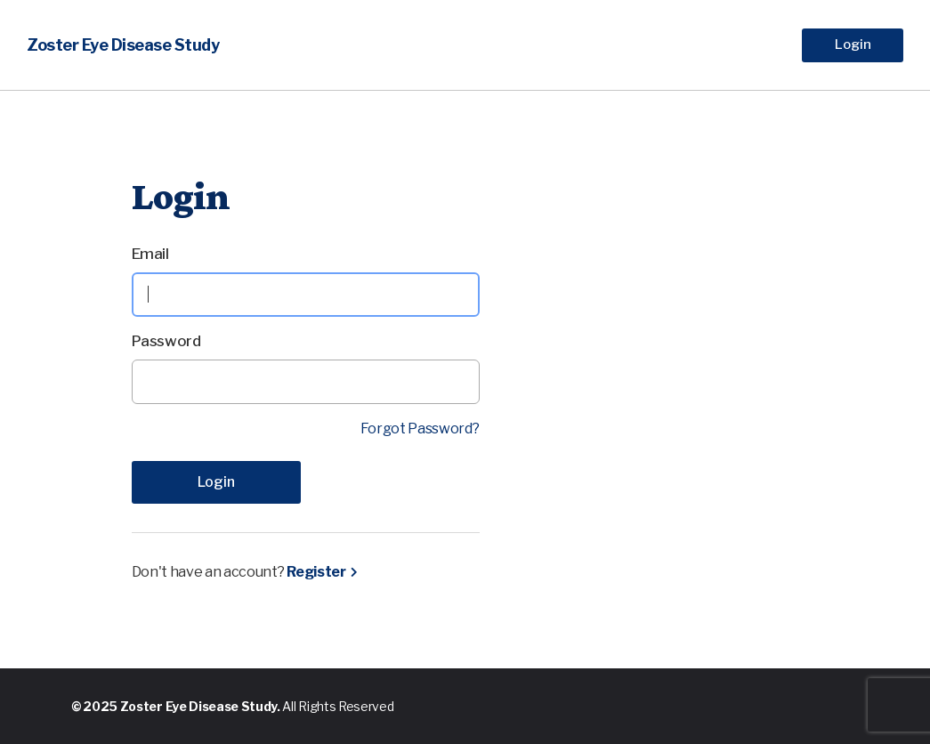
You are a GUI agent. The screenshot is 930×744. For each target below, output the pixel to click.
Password (166, 341)
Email (150, 254)
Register (316, 571)
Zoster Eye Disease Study (123, 45)
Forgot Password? (420, 428)
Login (853, 44)
